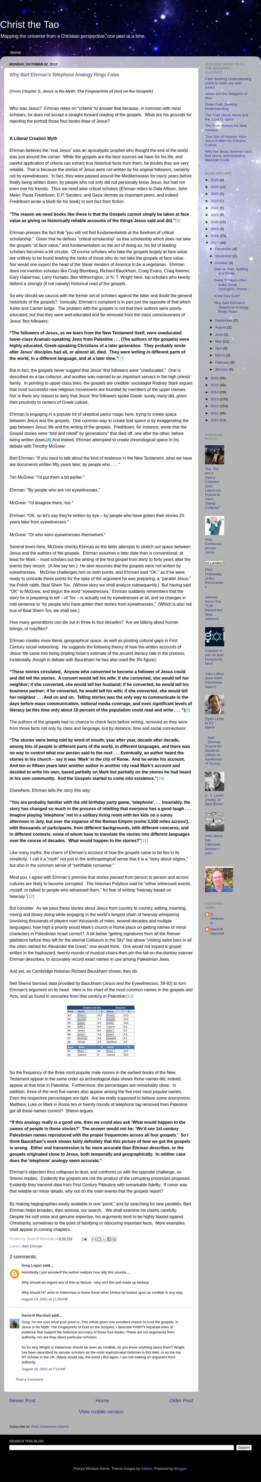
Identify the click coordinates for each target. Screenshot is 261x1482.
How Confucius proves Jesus (213, 546)
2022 (215, 208)
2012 (215, 406)
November (224, 256)
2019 (215, 229)
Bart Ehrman (32, 1246)
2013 (215, 399)
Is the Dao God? (227, 296)
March (220, 355)
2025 (215, 187)
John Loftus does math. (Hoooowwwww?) (214, 680)
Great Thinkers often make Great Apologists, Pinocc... (232, 284)
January (222, 369)
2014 (215, 392)
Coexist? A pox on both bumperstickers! (214, 657)
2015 (215, 385)
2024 (215, 194)
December (224, 249)
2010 (215, 420)
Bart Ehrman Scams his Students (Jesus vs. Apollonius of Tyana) (213, 750)
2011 (215, 413)
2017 (215, 243)
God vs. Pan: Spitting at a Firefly (231, 271)
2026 (215, 180)
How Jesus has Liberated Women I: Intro (214, 844)
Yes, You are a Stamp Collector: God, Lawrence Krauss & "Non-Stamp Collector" (213, 488)
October (222, 263)
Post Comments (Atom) (50, 1427)
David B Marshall (36, 1315)
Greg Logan (32, 1265)
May (219, 341)
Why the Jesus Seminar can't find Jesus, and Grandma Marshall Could (228, 155)
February (222, 362)
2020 (215, 222)
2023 (215, 201)
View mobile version (101, 1411)
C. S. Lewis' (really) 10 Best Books (214, 799)
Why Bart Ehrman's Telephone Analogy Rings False (64, 74)
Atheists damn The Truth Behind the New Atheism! (213, 608)
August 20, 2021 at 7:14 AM (44, 1369)
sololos (146, 1469)
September (224, 320)
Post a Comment (29, 1379)
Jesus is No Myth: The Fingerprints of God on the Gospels (97, 91)
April (219, 348)
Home (15, 52)
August (221, 327)
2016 (215, 378)
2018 (215, 236)
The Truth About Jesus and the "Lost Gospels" (226, 117)
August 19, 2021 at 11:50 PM (45, 1299)
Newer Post (22, 1400)
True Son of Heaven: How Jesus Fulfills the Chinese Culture (225, 141)
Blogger (180, 1469)
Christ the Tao (29, 24)
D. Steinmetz (217, 918)
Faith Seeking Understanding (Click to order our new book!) (228, 83)
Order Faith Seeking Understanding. (221, 106)
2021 (215, 215)
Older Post (181, 1400)
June (219, 334)
